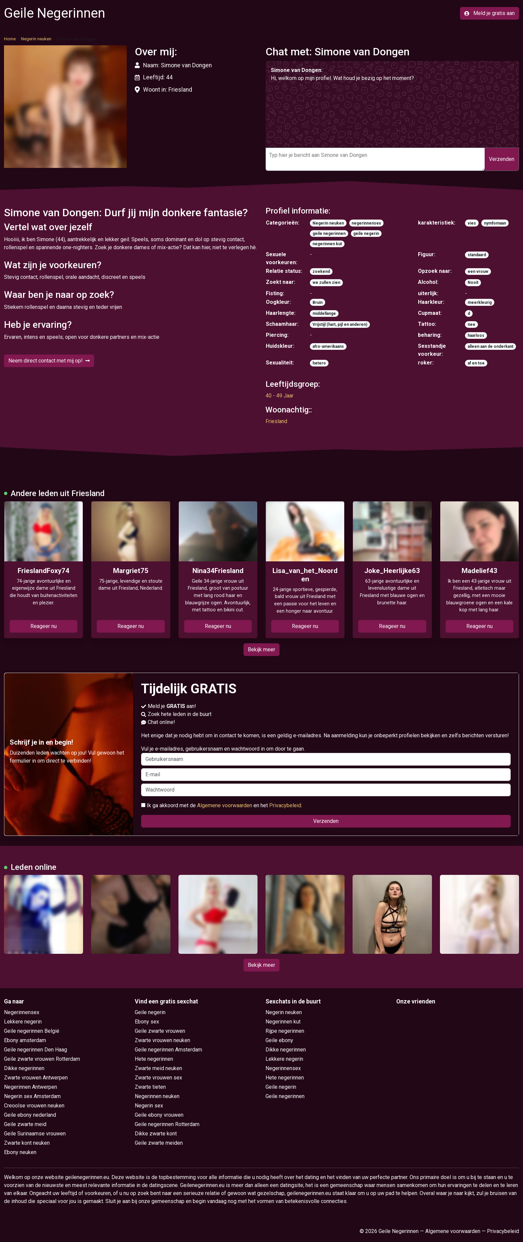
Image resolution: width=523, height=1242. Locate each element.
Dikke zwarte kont (156, 1133)
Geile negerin (150, 1012)
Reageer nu (43, 626)
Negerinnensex (21, 1012)
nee (471, 324)
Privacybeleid (285, 805)
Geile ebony (279, 1040)
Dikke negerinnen (24, 1068)
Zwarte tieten (150, 1087)
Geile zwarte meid (25, 1124)
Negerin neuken (36, 38)
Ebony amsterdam (25, 1040)
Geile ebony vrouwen (159, 1115)
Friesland (276, 421)
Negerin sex (149, 1105)
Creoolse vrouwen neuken (34, 1105)
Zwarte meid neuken (158, 1068)
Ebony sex (147, 1021)
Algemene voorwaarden (224, 805)
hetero (319, 363)
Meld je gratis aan (489, 13)
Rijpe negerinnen (285, 1031)
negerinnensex (366, 223)
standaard (477, 255)
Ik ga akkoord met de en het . (221, 805)
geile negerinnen (329, 233)
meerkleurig (480, 302)
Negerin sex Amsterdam (32, 1096)
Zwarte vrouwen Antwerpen (36, 1077)
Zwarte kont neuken (27, 1143)
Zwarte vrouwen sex (158, 1077)
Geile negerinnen (285, 1096)
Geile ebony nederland (30, 1115)
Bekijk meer (261, 649)
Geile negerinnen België (31, 1031)
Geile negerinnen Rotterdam (167, 1124)
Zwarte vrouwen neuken (162, 1040)
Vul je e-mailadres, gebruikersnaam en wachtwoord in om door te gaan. (326, 756)
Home (10, 38)
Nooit (473, 282)
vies (472, 223)
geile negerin (366, 233)
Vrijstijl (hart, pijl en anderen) (340, 324)
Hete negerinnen (154, 1059)
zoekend (321, 271)
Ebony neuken (20, 1152)
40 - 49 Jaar (280, 395)
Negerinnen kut (283, 1021)
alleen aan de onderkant (490, 346)
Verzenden (501, 159)
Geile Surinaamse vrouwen (35, 1133)
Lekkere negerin (23, 1021)
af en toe (476, 363)
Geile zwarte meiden (159, 1143)
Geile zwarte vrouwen (160, 1031)
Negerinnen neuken (157, 1096)
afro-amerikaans (328, 346)
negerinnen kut (327, 244)
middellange (324, 313)
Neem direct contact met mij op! (49, 360)
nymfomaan (495, 223)
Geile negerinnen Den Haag (35, 1049)
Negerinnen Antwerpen (30, 1087)
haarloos (476, 335)
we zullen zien (326, 282)
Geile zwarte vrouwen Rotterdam (42, 1059)
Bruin (318, 302)
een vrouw (478, 271)
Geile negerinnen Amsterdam (168, 1049)
